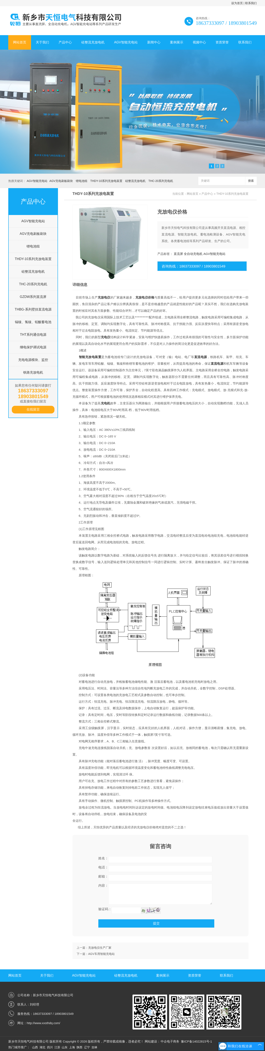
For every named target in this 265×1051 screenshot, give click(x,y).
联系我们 (251, 3)
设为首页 (237, 3)
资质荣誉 (222, 42)
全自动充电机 (193, 254)
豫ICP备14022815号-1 (196, 1041)
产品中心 (65, 42)
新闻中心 (153, 42)
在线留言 (33, 409)
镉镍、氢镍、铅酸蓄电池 (33, 322)
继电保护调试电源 (33, 347)
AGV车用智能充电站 (101, 953)
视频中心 (199, 42)
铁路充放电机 (33, 372)
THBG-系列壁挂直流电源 (33, 309)
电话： (103, 867)
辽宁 (87, 1047)
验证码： (105, 909)
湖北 (42, 1047)
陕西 (79, 1047)
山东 (64, 1047)
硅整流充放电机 (93, 42)
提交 (156, 923)
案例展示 (176, 42)
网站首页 (19, 42)
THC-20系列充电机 (160, 181)
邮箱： (103, 876)
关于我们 (42, 42)
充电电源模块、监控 (33, 360)
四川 (50, 1047)
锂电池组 (81, 181)
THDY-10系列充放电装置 (106, 181)
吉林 (94, 1047)
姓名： (103, 858)
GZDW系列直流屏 (33, 297)
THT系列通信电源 (33, 334)
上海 (72, 1047)
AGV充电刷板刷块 (61, 181)
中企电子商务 (170, 1041)
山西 (35, 1047)
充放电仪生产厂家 (99, 947)
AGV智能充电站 (126, 42)
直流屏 (178, 254)
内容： (103, 885)
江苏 (57, 1047)
